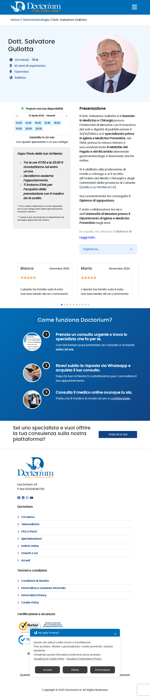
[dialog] (75, 653)
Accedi (23, 560)
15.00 (38, 123)
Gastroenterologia (36, 19)
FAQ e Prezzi (27, 531)
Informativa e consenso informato (41, 588)
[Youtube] (31, 497)
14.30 (28, 123)
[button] (17, 116)
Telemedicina (28, 524)
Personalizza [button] (102, 669)
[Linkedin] (23, 497)
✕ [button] (115, 633)
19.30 (19, 129)
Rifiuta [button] (75, 669)
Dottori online (28, 546)
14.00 (19, 123)
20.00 (28, 129)
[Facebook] (18, 497)
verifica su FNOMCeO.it (98, 187)
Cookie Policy (28, 602)
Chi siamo (26, 517)
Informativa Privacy (31, 595)
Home (15, 19)
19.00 (57, 123)
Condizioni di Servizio (33, 581)
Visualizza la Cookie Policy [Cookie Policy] (49, 658)
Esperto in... (91, 249)
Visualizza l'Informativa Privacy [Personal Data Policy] (84, 658)
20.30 (39, 129)
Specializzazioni (29, 539)
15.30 (47, 123)
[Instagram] (27, 497)
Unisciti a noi (118, 434)
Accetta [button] (47, 669)
